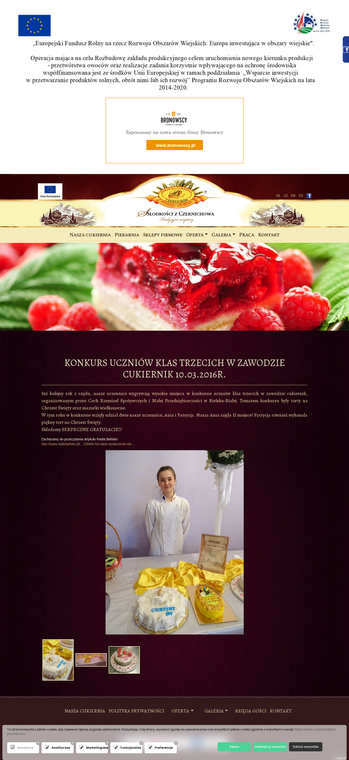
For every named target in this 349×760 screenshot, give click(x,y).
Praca (246, 235)
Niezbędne (18, 748)
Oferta (195, 235)
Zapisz (234, 747)
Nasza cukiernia (91, 235)
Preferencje (156, 748)
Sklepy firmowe (162, 235)
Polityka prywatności (136, 711)
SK (278, 195)
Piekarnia (127, 235)
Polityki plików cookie (308, 729)
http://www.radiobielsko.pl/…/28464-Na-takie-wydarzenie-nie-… (88, 444)
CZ (286, 195)
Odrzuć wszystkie (306, 747)
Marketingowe (87, 748)
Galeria (221, 235)
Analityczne (53, 748)
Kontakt (268, 235)
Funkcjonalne (122, 748)
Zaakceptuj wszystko (270, 747)
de (301, 195)
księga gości (250, 711)
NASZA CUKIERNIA (85, 711)
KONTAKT (281, 711)
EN (293, 195)
